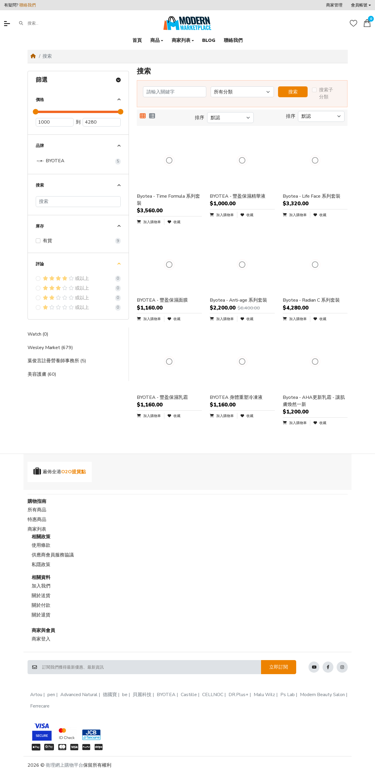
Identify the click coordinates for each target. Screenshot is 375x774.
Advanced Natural (79, 694)
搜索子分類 (326, 93)
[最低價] (55, 122)
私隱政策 (41, 564)
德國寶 (110, 694)
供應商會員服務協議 (53, 555)
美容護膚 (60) (42, 374)
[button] (361, 5)
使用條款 (41, 545)
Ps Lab (287, 694)
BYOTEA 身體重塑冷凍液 (236, 397)
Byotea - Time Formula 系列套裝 (168, 199)
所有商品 (37, 510)
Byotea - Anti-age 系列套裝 (238, 300)
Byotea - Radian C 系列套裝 (311, 300)
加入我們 (41, 586)
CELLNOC (212, 694)
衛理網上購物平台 (64, 765)
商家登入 (41, 639)
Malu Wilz (264, 694)
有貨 (47, 241)
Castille (189, 694)
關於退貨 (41, 615)
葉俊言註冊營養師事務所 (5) (57, 361)
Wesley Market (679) (50, 347)
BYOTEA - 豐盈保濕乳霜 (162, 397)
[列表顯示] (152, 116)
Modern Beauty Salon (322, 694)
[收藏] (353, 23)
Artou (36, 694)
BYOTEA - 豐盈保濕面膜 (162, 300)
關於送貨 (41, 595)
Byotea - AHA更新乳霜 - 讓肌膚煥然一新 (314, 401)
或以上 (66, 278)
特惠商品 (37, 519)
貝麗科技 (142, 694)
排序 (199, 118)
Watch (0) (38, 334)
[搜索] (78, 201)
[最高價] (102, 122)
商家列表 (37, 529)
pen (51, 694)
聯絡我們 (27, 5)
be (124, 694)
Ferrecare (40, 706)
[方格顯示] (143, 116)
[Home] (33, 56)
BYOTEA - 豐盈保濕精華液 (237, 196)
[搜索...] (50, 23)
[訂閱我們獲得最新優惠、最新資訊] (151, 667)
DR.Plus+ (238, 694)
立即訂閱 (278, 667)
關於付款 (41, 605)
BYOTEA (50, 161)
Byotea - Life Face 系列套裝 (311, 196)
